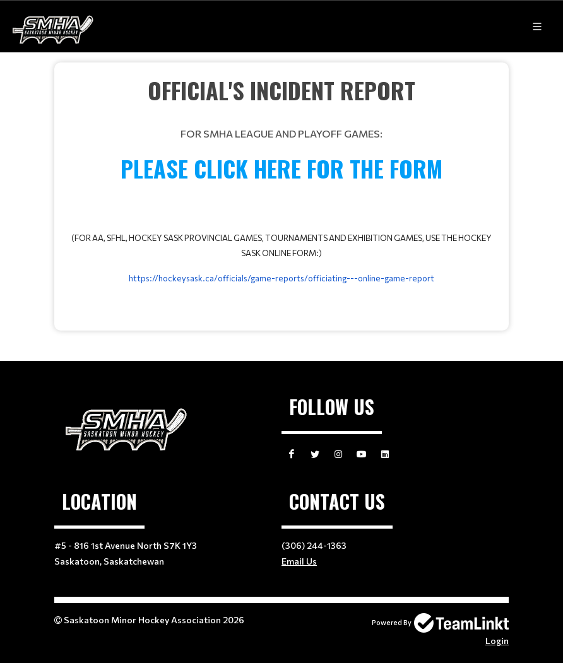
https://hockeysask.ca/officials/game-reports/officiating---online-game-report (281, 278)
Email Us (299, 561)
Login (497, 640)
